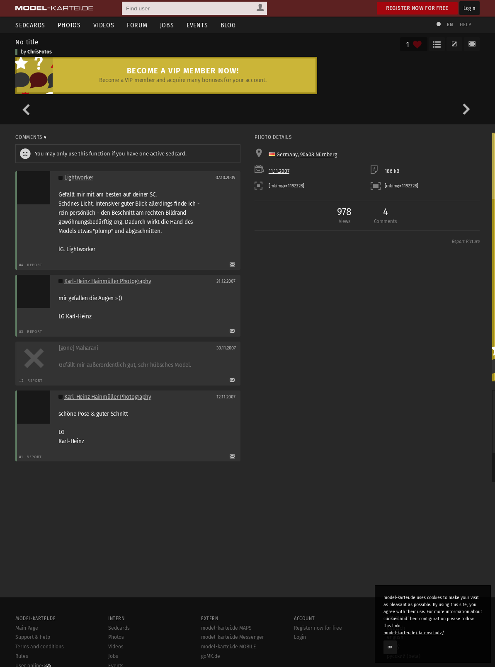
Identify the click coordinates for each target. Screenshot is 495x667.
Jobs (167, 25)
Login (469, 8)
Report (34, 264)
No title (27, 42)
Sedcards (30, 25)
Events (197, 25)
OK (390, 647)
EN (450, 24)
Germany (287, 155)
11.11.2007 (279, 171)
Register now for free (417, 8)
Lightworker (78, 177)
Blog (228, 25)
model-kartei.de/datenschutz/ (413, 632)
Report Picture (466, 241)
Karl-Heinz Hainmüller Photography (107, 281)
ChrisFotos (39, 52)
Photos (69, 25)
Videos (103, 25)
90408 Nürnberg (318, 155)
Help (465, 24)
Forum (137, 25)
